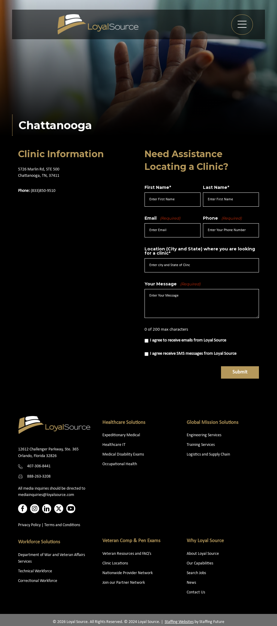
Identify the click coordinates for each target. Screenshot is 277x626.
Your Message (173, 284)
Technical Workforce (35, 571)
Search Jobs (196, 573)
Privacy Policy (29, 525)
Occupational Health (119, 464)
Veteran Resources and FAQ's (126, 553)
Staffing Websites (179, 622)
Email (162, 218)
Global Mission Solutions (212, 422)
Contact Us (196, 592)
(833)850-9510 (43, 191)
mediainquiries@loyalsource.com (46, 495)
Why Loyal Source (205, 540)
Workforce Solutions (39, 542)
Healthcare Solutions (123, 422)
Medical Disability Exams (123, 454)
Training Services (201, 445)
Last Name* (216, 187)
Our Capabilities (200, 563)
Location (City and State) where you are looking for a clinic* (200, 251)
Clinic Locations (115, 563)
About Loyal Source (203, 553)
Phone (222, 218)
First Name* (158, 187)
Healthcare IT (114, 445)
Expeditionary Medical (121, 435)
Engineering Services (204, 435)
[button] (242, 24)
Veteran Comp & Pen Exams (131, 540)
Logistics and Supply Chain (208, 454)
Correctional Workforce (37, 581)
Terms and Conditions (62, 525)
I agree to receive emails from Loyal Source (188, 340)
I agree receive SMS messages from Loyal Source (193, 353)
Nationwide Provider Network (127, 573)
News (191, 582)
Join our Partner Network (123, 582)
